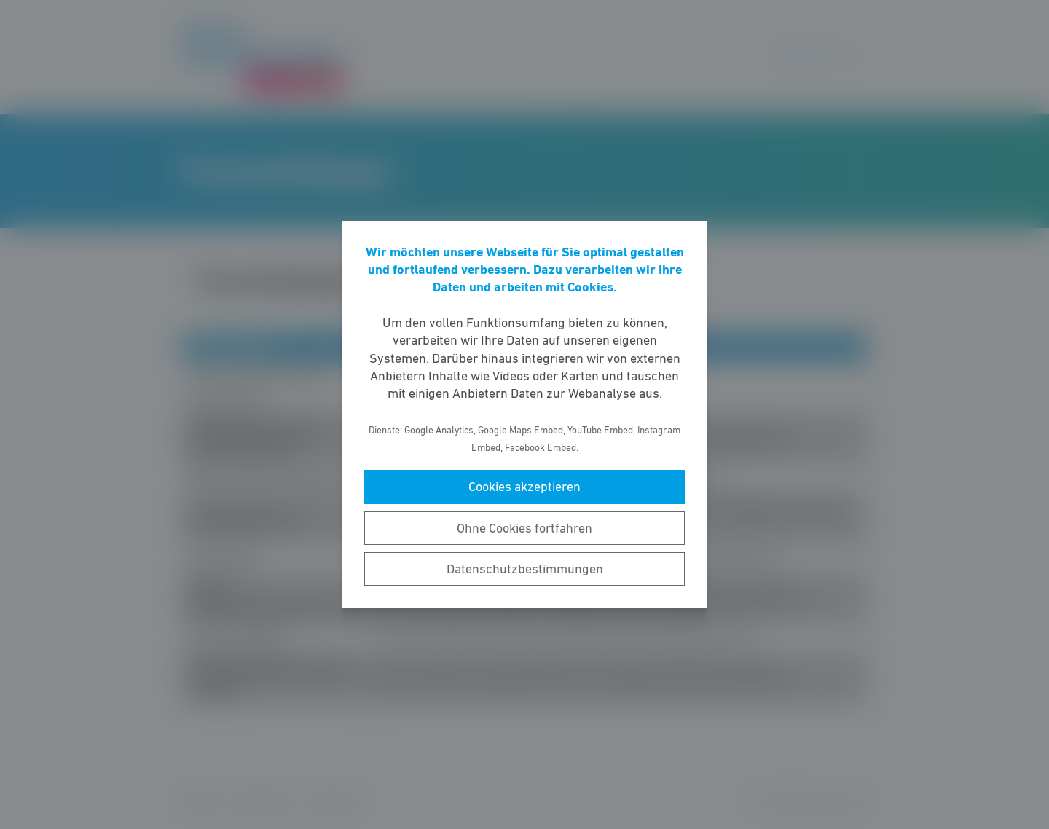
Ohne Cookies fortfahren (524, 528)
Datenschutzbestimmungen (525, 569)
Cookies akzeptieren (524, 487)
